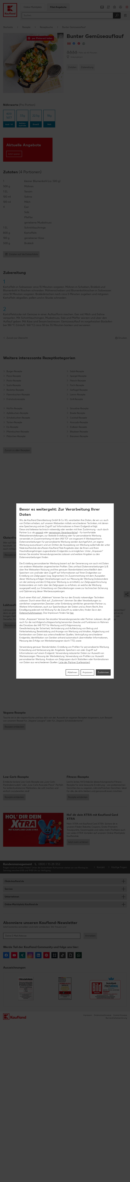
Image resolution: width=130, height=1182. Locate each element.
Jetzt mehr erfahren (78, 1002)
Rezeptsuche (46, 27)
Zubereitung (87, 67)
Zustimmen (103, 672)
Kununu (54, 1115)
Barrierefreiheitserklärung (116, 1178)
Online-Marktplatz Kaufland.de (21, 1064)
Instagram (30, 1115)
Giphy (70, 1115)
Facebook (6, 1115)
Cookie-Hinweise (120, 1176)
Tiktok (62, 1115)
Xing (22, 1115)
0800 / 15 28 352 (49, 1024)
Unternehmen (12, 1057)
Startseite (8, 27)
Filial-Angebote (58, 7)
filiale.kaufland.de (14, 1041)
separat (39, 532)
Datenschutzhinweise (102, 1176)
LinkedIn (38, 1115)
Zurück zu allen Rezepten (17, 450)
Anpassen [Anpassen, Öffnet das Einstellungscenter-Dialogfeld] (87, 672)
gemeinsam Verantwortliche (63, 532)
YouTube (14, 1115)
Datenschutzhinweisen (30, 613)
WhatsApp (79, 1115)
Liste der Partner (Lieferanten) (74, 662)
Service (9, 1049)
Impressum (87, 1176)
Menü (127, 7)
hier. (72, 613)
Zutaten (72, 67)
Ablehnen (72, 672)
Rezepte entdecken (14, 609)
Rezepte (26, 27)
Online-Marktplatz (33, 7)
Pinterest (46, 1115)
